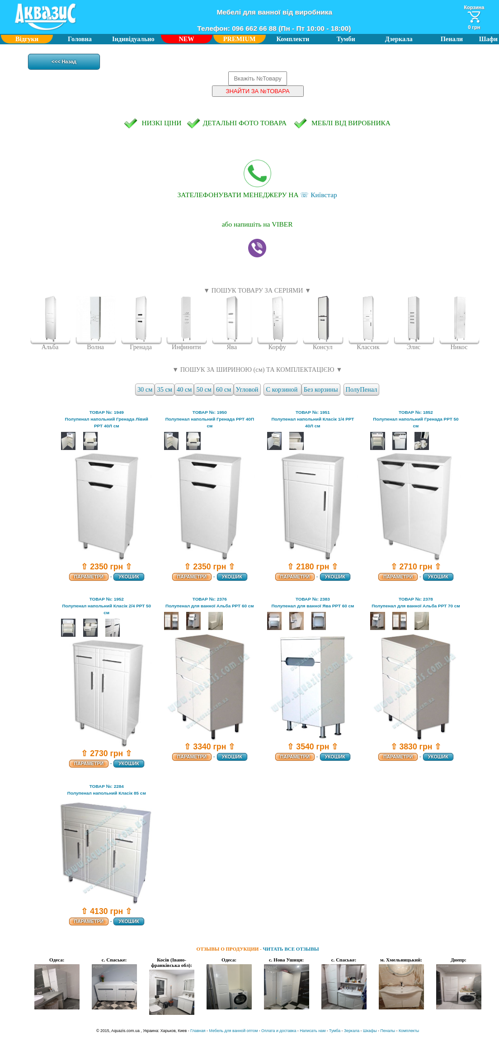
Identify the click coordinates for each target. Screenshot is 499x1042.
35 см (164, 389)
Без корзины (321, 389)
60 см (223, 389)
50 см (204, 389)
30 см (144, 389)
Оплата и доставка (278, 1030)
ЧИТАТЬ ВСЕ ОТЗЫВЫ (291, 949)
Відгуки (26, 39)
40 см (184, 389)
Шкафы (370, 1030)
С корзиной (282, 389)
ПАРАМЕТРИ (89, 576)
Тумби (346, 39)
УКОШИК (128, 576)
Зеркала (351, 1030)
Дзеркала (399, 39)
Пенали (452, 39)
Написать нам (312, 1030)
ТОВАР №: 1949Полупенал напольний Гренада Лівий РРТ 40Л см (106, 419)
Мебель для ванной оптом (233, 1030)
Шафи (488, 39)
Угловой (247, 389)
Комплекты (409, 1030)
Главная (198, 1030)
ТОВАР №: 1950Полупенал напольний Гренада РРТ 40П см (209, 419)
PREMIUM (239, 39)
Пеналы (388, 1030)
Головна (80, 39)
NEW (186, 39)
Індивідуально (133, 39)
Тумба (334, 1030)
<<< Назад (64, 61)
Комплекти (293, 39)
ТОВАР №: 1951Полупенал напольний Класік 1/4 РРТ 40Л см (312, 419)
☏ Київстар (257, 179)
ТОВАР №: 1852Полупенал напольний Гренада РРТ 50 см (415, 419)
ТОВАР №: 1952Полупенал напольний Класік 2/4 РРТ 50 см (106, 606)
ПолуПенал (361, 389)
